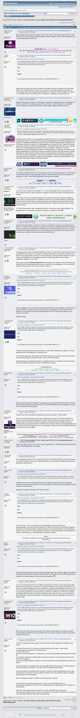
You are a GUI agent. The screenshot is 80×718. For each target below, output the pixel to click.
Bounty (64, 273)
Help (12, 16)
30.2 (23, 13)
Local (14, 20)
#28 (75, 248)
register (24, 10)
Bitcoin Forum (7, 20)
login (19, 10)
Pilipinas (19, 20)
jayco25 (6, 276)
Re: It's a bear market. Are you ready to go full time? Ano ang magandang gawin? (46, 30)
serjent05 (7, 125)
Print (74, 24)
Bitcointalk (37, 273)
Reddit (54, 273)
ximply (44, 191)
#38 (75, 581)
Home (7, 16)
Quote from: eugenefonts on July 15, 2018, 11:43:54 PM (30, 59)
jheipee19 (7, 580)
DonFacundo (8, 30)
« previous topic (64, 22)
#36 (75, 494)
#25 (75, 169)
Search (17, 16)
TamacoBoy (8, 470)
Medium (44, 273)
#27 (75, 221)
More (31, 16)
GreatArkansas (9, 98)
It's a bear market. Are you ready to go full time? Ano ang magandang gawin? (48, 20)
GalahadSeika (8, 601)
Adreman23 (7, 410)
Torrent (27, 13)
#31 (75, 374)
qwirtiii (6, 55)
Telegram (59, 273)
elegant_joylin (8, 440)
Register (26, 16)
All (21, 24)
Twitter (49, 273)
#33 (75, 441)
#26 (75, 187)
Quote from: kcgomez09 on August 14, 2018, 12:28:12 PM (31, 474)
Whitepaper (29, 273)
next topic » (72, 22)
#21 (75, 31)
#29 (75, 277)
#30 (75, 321)
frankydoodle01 (9, 248)
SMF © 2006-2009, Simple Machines (46, 715)
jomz (5, 542)
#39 (75, 602)
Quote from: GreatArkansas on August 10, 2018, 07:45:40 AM (32, 129)
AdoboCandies (9, 221)
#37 (75, 543)
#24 (75, 125)
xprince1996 (8, 168)
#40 (75, 639)
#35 (75, 471)
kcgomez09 (7, 455)
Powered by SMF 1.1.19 (30, 715)
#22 (75, 56)
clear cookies (8, 639)
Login (21, 16)
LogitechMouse (9, 186)
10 (18, 24)
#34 (75, 456)
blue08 (6, 494)
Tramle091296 (8, 321)
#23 (75, 98)
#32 (75, 411)
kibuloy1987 (8, 373)
